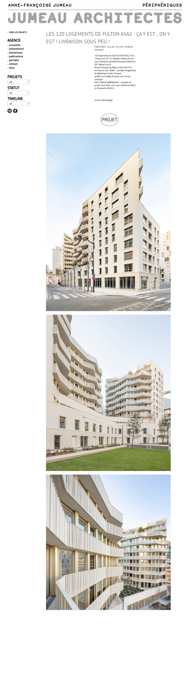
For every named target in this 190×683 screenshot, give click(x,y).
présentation (16, 48)
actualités (14, 45)
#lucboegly (107, 100)
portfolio (14, 60)
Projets (14, 76)
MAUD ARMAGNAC (109, 82)
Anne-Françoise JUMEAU (106, 67)
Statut (13, 87)
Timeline (15, 98)
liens (11, 67)
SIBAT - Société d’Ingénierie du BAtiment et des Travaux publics (115, 73)
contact (13, 64)
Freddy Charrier (112, 76)
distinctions (15, 52)
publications (16, 56)
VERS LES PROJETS (18, 32)
